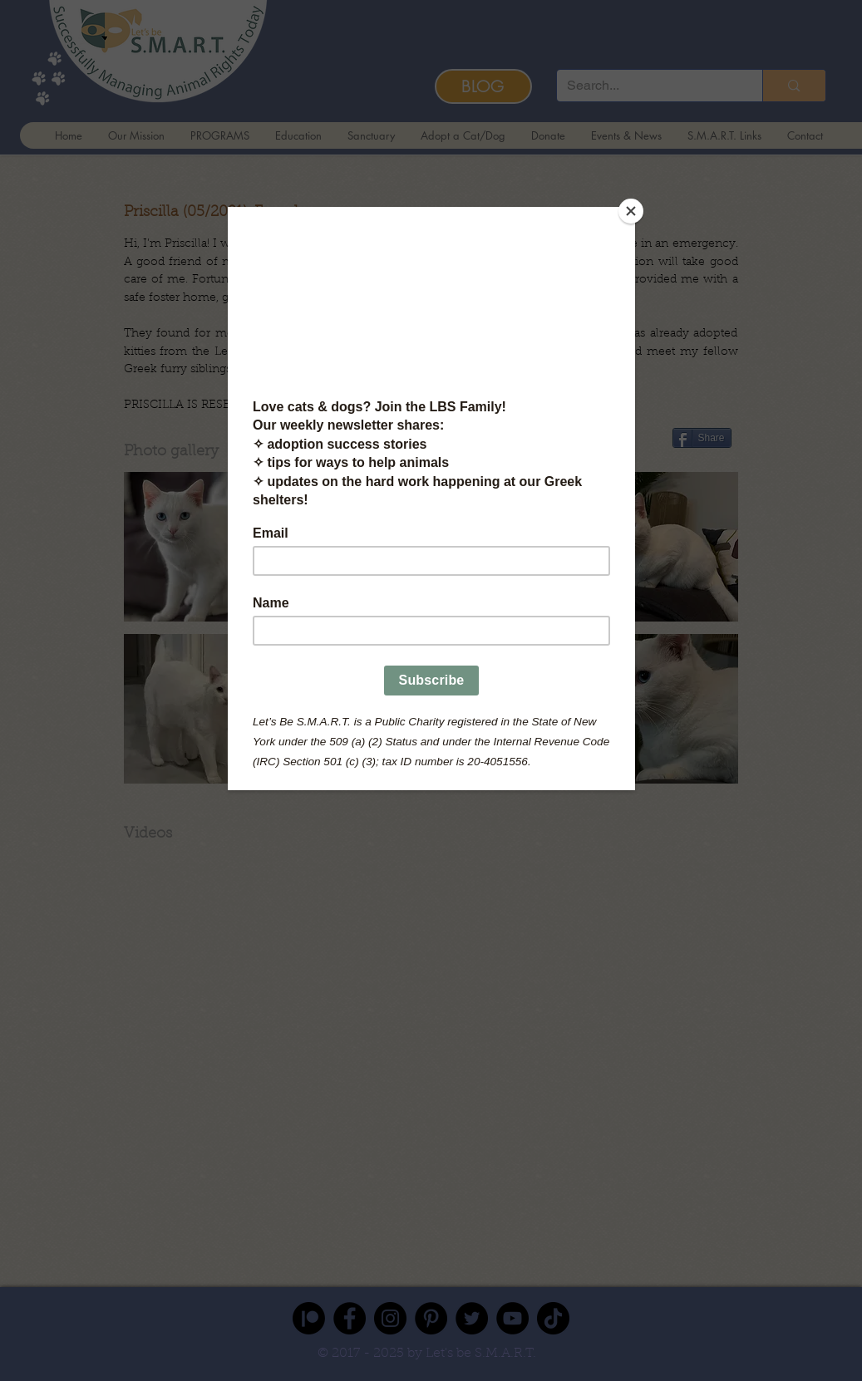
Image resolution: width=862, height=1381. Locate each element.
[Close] (630, 211)
